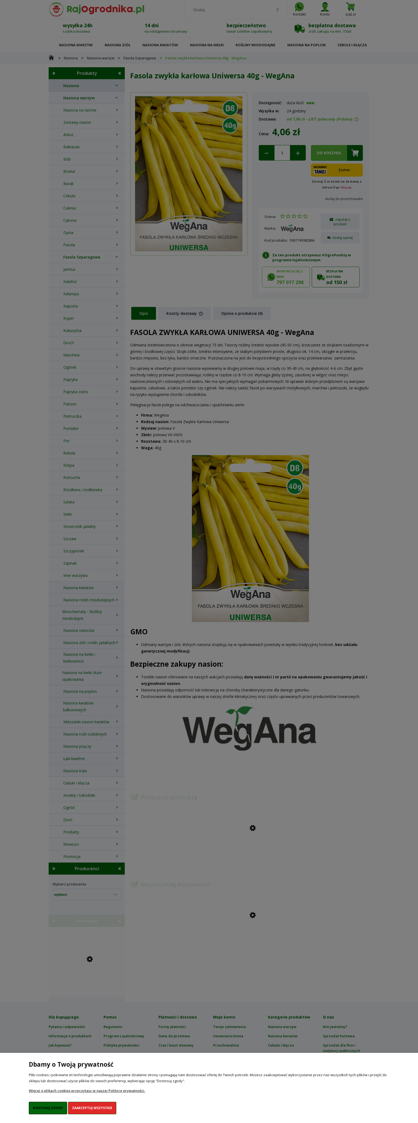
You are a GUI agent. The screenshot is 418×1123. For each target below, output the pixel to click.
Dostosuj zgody (48, 1108)
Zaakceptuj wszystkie (92, 1108)
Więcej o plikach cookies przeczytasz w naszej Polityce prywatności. (87, 1090)
